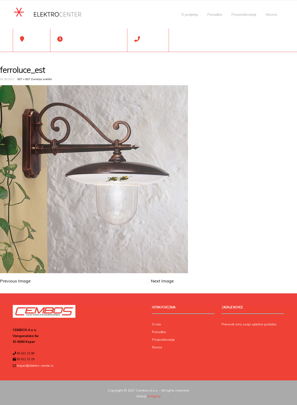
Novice (271, 14)
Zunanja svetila (41, 78)
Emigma (154, 395)
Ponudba (214, 14)
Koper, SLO (34, 43)
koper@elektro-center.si (34, 364)
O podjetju (189, 14)
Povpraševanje (243, 14)
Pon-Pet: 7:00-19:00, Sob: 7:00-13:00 (92, 43)
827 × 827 (23, 78)
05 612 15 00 (152, 43)
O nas (156, 323)
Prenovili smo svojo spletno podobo (249, 323)
